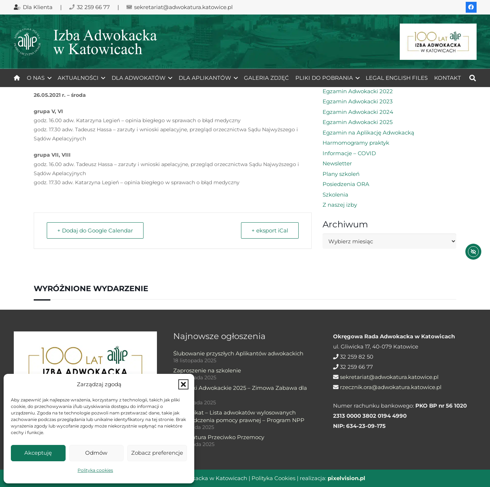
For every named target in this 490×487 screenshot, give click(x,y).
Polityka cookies (95, 470)
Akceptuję (38, 452)
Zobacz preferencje (157, 452)
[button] (183, 384)
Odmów (96, 452)
